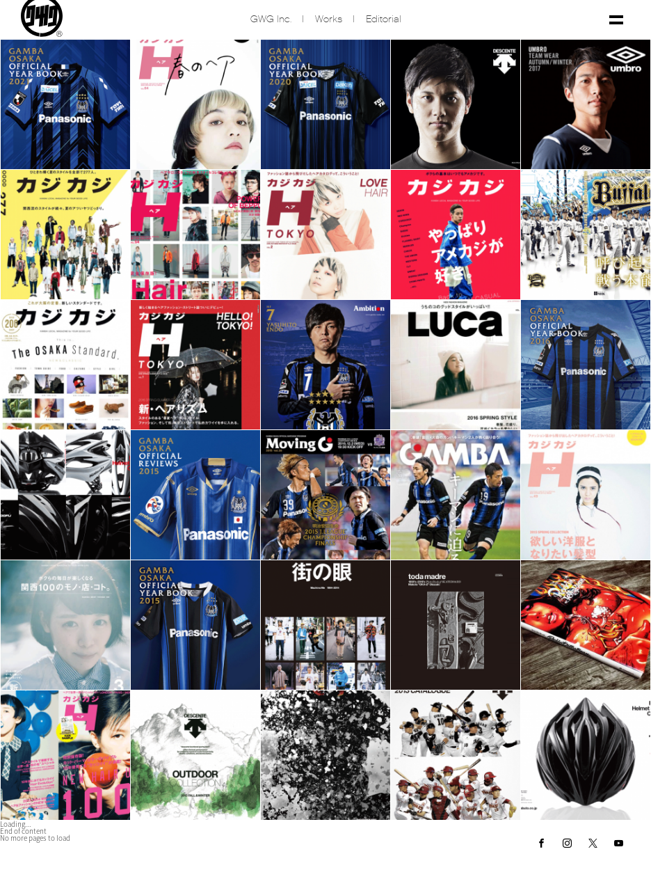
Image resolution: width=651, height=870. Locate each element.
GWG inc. (270, 21)
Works (328, 21)
